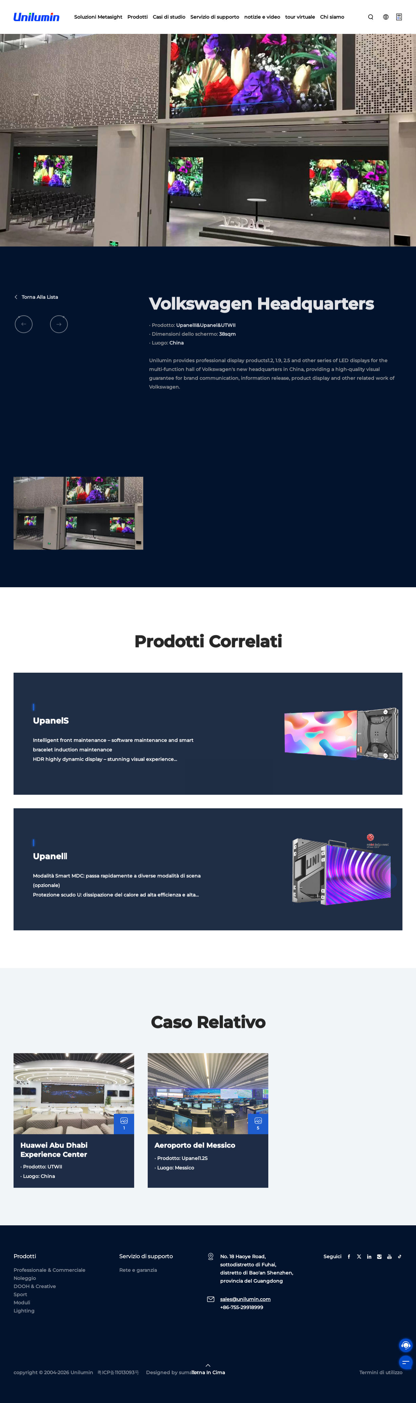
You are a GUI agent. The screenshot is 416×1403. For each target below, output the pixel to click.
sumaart (189, 1372)
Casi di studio (169, 17)
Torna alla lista (36, 316)
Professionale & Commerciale (49, 1270)
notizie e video (262, 17)
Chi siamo (332, 17)
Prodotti (137, 17)
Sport (20, 1294)
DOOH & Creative (35, 1286)
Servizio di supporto (214, 17)
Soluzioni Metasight (98, 17)
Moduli (22, 1303)
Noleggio (25, 1278)
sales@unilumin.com (245, 1299)
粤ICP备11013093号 (118, 1372)
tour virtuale (300, 17)
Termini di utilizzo (380, 1372)
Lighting (24, 1311)
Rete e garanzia (138, 1270)
